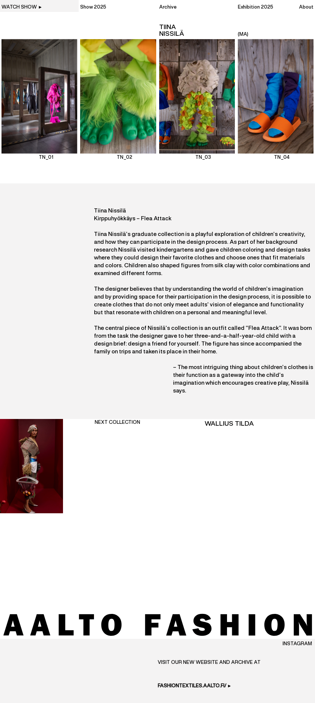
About (306, 7)
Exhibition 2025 (255, 7)
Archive (168, 7)
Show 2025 (93, 7)
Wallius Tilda (229, 424)
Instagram (297, 644)
